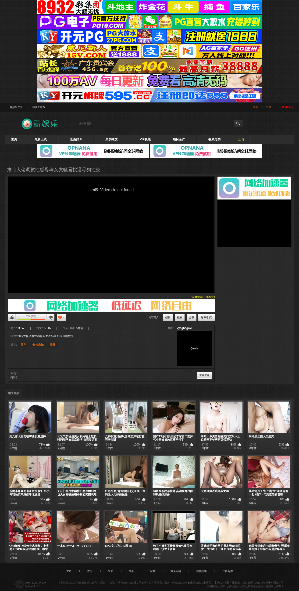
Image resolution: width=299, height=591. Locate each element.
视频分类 (214, 139)
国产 (23, 344)
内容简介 (154, 317)
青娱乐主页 (16, 107)
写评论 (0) (206, 317)
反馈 (152, 571)
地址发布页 (38, 107)
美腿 (52, 344)
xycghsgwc (184, 328)
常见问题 (176, 571)
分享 (191, 317)
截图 (179, 317)
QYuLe (42, 582)
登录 (268, 107)
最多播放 (111, 139)
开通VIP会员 (286, 107)
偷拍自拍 (38, 344)
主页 (14, 139)
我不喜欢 (50, 317)
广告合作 (227, 571)
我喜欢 (12, 317)
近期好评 (76, 139)
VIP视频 (145, 139)
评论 (13, 373)
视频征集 (201, 571)
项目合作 (179, 139)
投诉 (168, 317)
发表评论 (204, 375)
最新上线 (41, 139)
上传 (241, 139)
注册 (255, 107)
